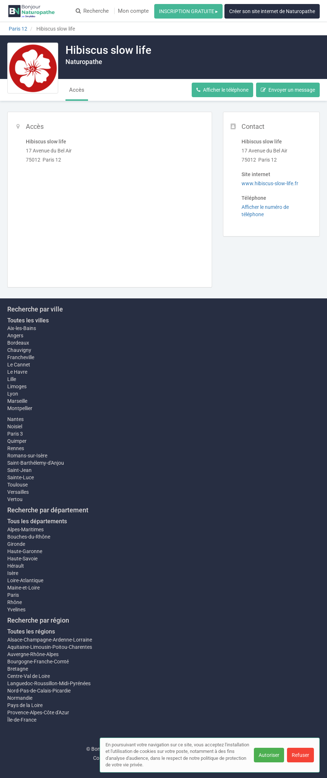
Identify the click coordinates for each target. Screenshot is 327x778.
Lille (11, 379)
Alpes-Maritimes (25, 529)
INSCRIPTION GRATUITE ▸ (188, 11)
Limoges (17, 386)
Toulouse (17, 485)
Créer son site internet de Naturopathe (272, 11)
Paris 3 (15, 434)
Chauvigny (19, 350)
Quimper (17, 441)
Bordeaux (18, 343)
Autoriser (269, 755)
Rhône (14, 602)
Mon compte (133, 11)
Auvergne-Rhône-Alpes (33, 654)
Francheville (20, 357)
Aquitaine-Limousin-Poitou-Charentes (49, 647)
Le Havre (17, 372)
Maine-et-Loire (23, 588)
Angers (15, 335)
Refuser (300, 755)
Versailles (18, 492)
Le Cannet (18, 365)
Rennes (15, 448)
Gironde (16, 544)
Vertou (15, 499)
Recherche (92, 11)
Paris (13, 595)
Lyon (12, 394)
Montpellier (19, 408)
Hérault (15, 566)
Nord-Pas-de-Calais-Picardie (39, 691)
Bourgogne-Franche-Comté (38, 661)
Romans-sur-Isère (27, 456)
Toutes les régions (31, 631)
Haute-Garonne (24, 551)
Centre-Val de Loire (28, 676)
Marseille (17, 401)
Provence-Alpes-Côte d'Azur (38, 712)
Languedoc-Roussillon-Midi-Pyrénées (49, 683)
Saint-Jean (19, 470)
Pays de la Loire (25, 705)
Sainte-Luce (20, 477)
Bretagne (17, 669)
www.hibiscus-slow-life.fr (270, 183)
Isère (12, 573)
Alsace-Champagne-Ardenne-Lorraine (49, 640)
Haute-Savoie (22, 558)
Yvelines (16, 609)
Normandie (19, 698)
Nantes (15, 419)
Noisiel (14, 426)
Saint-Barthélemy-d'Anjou (35, 463)
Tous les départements (37, 521)
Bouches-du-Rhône (28, 537)
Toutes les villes (28, 320)
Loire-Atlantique (25, 580)
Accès (76, 90)
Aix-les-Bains (21, 328)
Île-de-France (21, 720)
